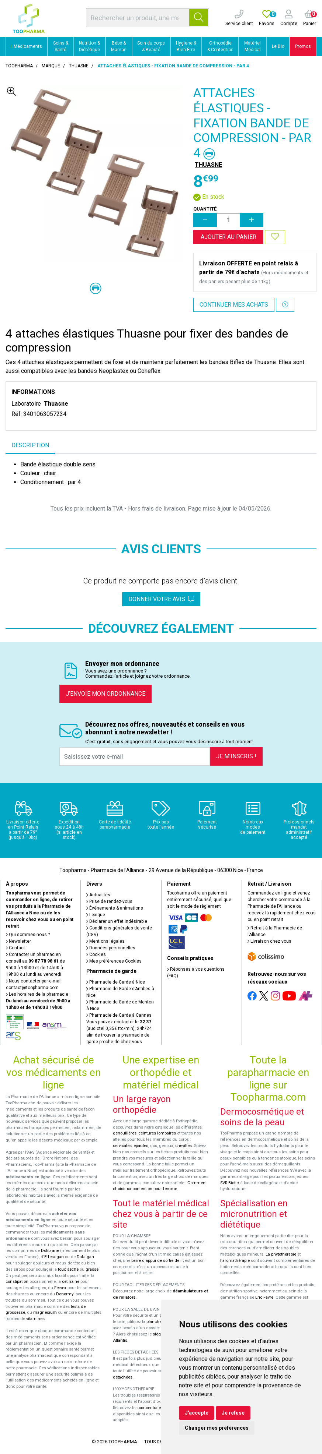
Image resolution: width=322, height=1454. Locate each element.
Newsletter (18, 941)
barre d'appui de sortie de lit (157, 1260)
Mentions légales (105, 941)
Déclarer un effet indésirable (116, 921)
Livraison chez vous (269, 941)
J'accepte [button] (196, 1413)
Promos (303, 46)
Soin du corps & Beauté (151, 46)
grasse (92, 1269)
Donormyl (65, 1294)
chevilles (183, 1145)
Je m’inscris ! (236, 756)
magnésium (45, 1312)
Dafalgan (85, 1256)
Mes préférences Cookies (114, 961)
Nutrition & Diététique (89, 46)
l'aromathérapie (235, 1260)
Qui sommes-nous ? (28, 934)
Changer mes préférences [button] (217, 1428)
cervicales (122, 1145)
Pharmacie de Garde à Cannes (119, 1015)
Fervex (60, 1287)
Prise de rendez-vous (109, 901)
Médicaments (26, 46)
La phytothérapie (281, 1254)
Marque (51, 65)
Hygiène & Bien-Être (186, 46)
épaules (141, 1145)
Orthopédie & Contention (220, 46)
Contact (15, 947)
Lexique (95, 914)
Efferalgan (54, 1256)
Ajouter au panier (228, 236)
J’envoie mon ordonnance (105, 693)
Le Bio (278, 46)
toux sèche (68, 1269)
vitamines (35, 1318)
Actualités (98, 894)
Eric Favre (264, 1297)
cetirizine (70, 1281)
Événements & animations (114, 908)
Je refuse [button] (233, 1413)
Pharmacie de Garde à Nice (115, 982)
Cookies (96, 954)
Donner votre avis (161, 599)
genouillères (124, 1133)
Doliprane (50, 1250)
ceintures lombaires (157, 1133)
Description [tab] (30, 445)
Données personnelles (110, 947)
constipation (17, 1281)
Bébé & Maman (119, 46)
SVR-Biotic (229, 1183)
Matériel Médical (252, 46)
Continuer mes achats (234, 304)
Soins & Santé (60, 46)
